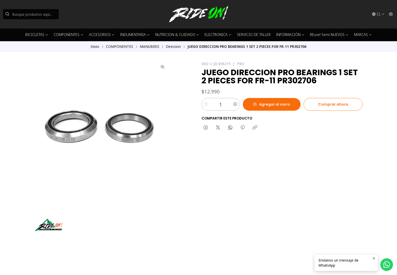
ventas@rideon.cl (218, 230)
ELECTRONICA (218, 34)
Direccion (173, 46)
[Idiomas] (378, 14)
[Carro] (391, 14)
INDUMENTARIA (135, 34)
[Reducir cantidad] (206, 104)
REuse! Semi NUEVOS (329, 34)
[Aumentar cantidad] (235, 104)
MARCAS (363, 34)
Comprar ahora (333, 104)
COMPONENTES (69, 34)
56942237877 (215, 236)
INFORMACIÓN (290, 34)
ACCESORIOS (102, 34)
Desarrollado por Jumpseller (108, 265)
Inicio (95, 46)
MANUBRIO (149, 46)
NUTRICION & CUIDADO (177, 34)
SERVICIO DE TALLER (254, 34)
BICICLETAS (36, 34)
